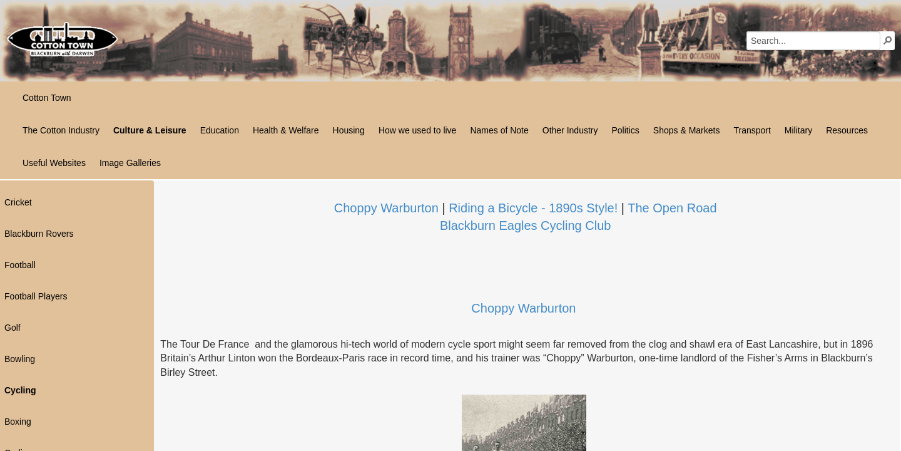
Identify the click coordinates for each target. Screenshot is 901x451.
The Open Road (672, 208)
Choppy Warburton (386, 208)
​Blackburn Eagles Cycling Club (525, 225)
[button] (888, 40)
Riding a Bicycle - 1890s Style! (533, 208)
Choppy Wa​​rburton (523, 308)
